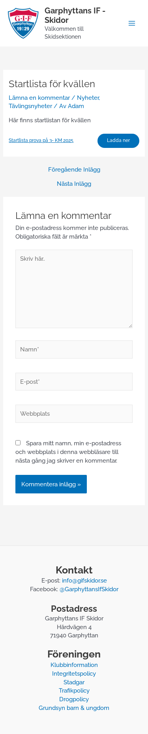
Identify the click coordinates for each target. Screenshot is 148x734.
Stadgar (74, 682)
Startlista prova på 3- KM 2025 (41, 140)
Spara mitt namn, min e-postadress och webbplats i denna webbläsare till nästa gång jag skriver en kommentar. (68, 452)
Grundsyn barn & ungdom (74, 707)
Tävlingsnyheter (30, 106)
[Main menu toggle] (132, 23)
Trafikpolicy (74, 690)
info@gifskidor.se (84, 580)
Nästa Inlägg (74, 184)
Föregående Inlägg (74, 170)
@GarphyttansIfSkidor (89, 589)
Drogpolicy (74, 699)
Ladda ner (118, 140)
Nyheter (88, 97)
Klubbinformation (74, 664)
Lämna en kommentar (39, 97)
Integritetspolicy (74, 673)
